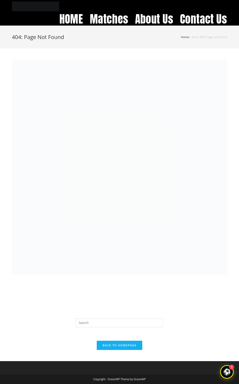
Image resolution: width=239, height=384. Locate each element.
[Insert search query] (119, 322)
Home (185, 37)
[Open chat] (227, 372)
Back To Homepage (119, 345)
